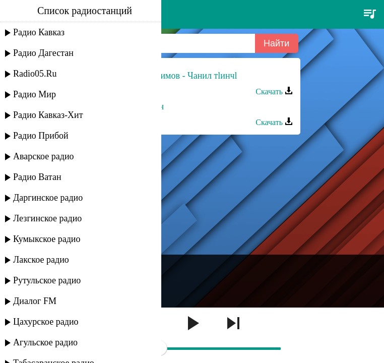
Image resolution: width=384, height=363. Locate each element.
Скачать (274, 91)
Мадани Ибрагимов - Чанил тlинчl (170, 76)
